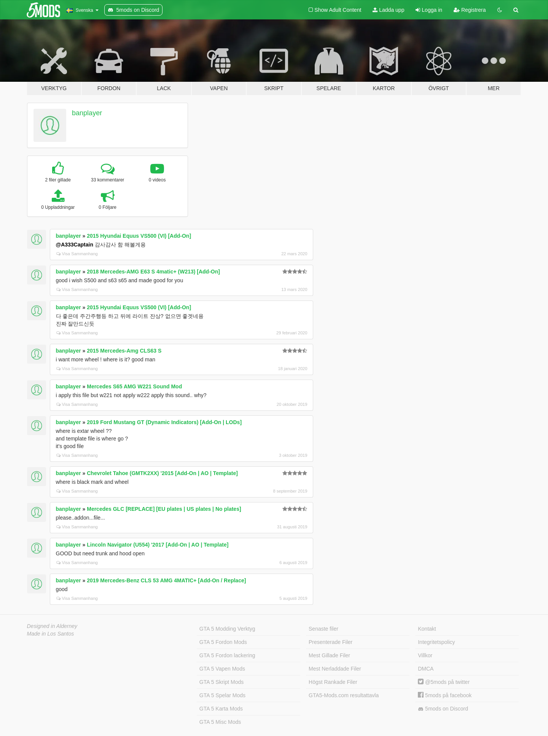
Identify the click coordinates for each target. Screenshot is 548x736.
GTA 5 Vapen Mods (222, 669)
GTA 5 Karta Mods (221, 709)
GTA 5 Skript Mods (221, 682)
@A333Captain (74, 245)
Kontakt (427, 629)
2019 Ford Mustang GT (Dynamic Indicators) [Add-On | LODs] (164, 422)
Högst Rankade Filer (333, 682)
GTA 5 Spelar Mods (222, 695)
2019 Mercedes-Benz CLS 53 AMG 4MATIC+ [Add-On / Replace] (166, 580)
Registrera (470, 10)
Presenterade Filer (330, 642)
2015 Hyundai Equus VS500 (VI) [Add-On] (139, 236)
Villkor (425, 655)
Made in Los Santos (50, 634)
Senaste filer (323, 629)
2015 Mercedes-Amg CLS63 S (124, 351)
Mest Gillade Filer (329, 655)
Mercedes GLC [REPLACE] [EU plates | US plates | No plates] (164, 509)
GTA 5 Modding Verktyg (227, 629)
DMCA (425, 669)
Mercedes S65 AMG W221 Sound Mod (134, 386)
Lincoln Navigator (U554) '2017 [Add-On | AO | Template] (157, 545)
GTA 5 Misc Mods (220, 722)
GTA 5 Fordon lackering (227, 655)
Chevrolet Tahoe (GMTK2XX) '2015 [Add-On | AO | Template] (162, 473)
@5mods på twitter (444, 682)
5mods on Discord (443, 709)
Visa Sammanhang (77, 253)
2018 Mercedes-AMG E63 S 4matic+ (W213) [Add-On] (153, 272)
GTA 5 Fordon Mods (223, 642)
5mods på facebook (445, 695)
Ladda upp (388, 10)
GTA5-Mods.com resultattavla (344, 695)
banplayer (87, 113)
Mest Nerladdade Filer (335, 669)
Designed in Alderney (52, 626)
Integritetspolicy (436, 642)
